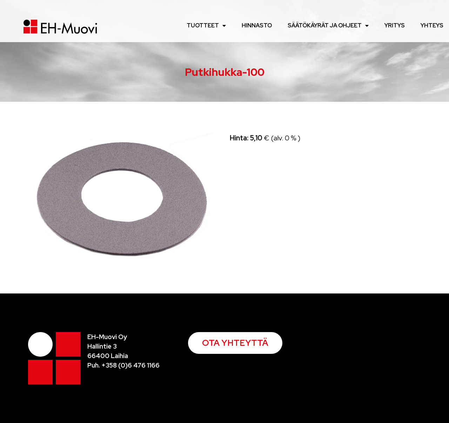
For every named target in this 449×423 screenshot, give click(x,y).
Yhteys (432, 25)
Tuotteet (206, 25)
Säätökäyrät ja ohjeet (328, 25)
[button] (235, 343)
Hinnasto (257, 25)
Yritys (394, 25)
